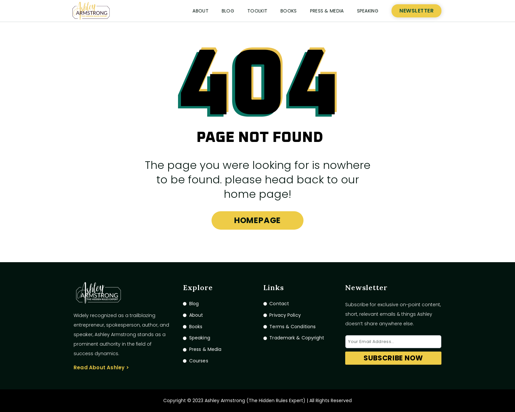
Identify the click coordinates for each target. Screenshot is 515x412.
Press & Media (327, 11)
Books (288, 11)
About (200, 11)
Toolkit (257, 11)
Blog (228, 11)
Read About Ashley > (101, 367)
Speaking (367, 11)
